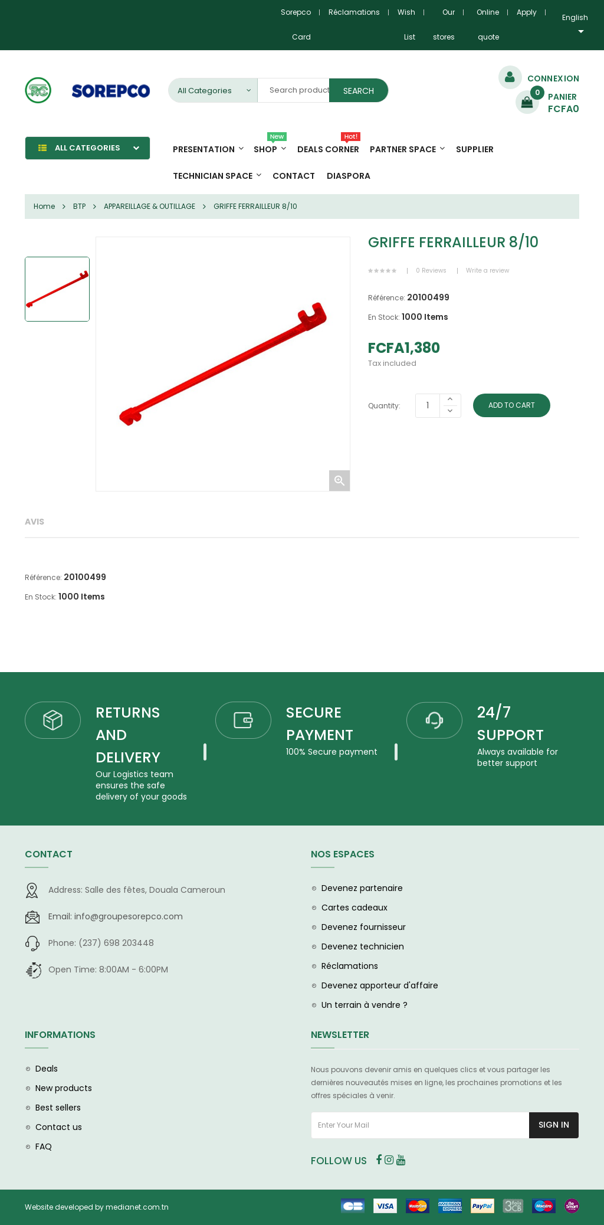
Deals (46, 1069)
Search (358, 91)
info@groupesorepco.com (115, 916)
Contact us (58, 1127)
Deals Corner (328, 145)
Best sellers (58, 1107)
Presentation (204, 149)
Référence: (386, 298)
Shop (270, 145)
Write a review (487, 270)
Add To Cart (511, 405)
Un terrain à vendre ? (364, 1005)
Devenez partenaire (362, 888)
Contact (294, 176)
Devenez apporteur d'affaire (379, 985)
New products (63, 1088)
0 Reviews (431, 270)
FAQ (43, 1146)
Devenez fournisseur (363, 927)
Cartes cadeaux (354, 907)
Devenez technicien (362, 946)
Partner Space (403, 149)
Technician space (212, 176)
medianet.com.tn (137, 1207)
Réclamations (354, 12)
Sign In (554, 1125)
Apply (527, 12)
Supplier (475, 149)
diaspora (348, 176)
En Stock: (384, 317)
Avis (34, 522)
